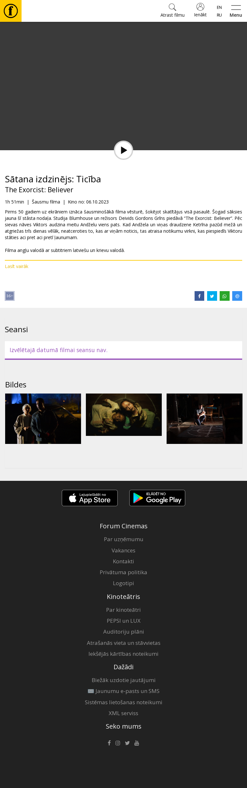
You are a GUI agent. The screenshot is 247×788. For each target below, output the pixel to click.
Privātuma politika (123, 572)
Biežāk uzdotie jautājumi (124, 680)
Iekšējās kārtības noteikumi (123, 653)
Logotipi (123, 583)
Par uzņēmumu (123, 539)
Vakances (123, 550)
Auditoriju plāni (123, 631)
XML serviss (123, 713)
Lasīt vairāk (16, 266)
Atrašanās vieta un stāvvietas (123, 642)
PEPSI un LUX (124, 620)
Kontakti (123, 561)
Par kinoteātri (123, 609)
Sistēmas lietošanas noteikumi (123, 702)
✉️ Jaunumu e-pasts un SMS (123, 691)
